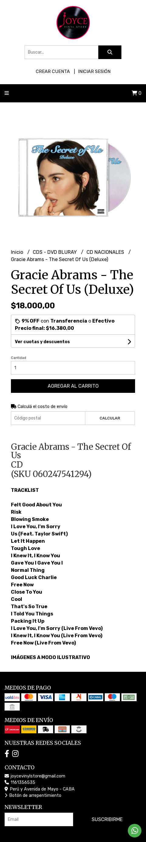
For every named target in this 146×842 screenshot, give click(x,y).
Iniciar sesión (94, 71)
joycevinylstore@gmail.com (35, 776)
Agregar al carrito (73, 386)
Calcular (110, 418)
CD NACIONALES (106, 252)
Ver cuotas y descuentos (42, 341)
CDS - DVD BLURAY (55, 252)
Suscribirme (107, 819)
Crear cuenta (53, 71)
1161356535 (20, 782)
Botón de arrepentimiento (33, 795)
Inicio (17, 252)
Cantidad (18, 358)
